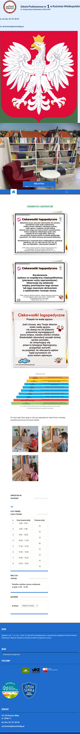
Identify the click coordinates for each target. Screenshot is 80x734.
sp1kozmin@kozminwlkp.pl (13, 26)
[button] (74, 163)
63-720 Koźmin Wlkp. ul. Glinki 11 (10, 716)
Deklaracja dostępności (11, 654)
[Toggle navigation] (66, 192)
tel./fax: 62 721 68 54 (10, 19)
